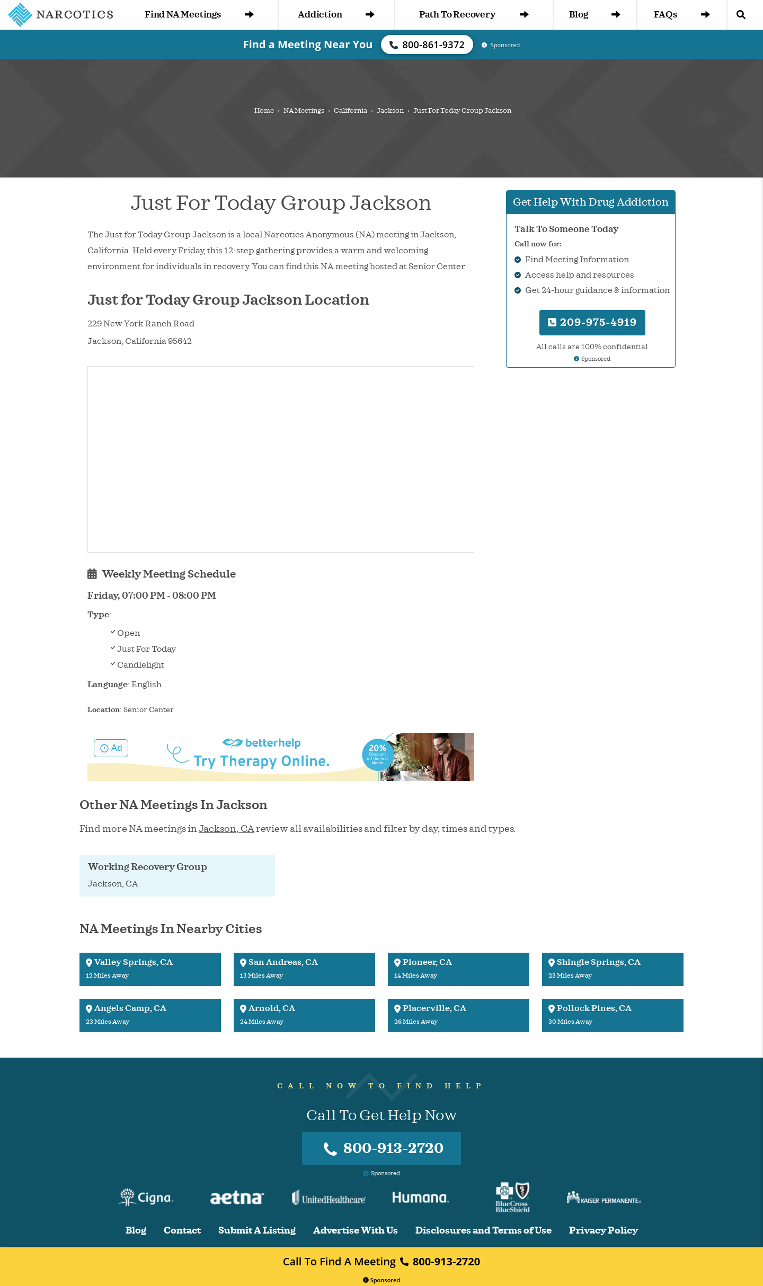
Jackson (390, 111)
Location (103, 710)
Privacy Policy (603, 1231)
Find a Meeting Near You (308, 44)
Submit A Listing (257, 1231)
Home (264, 111)
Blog (594, 14)
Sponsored (382, 1280)
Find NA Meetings (199, 14)
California (350, 111)
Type (98, 614)
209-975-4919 (592, 322)
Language (107, 684)
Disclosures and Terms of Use (483, 1231)
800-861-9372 (427, 44)
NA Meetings (303, 111)
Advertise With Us (355, 1231)
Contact (182, 1231)
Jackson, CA (226, 829)
